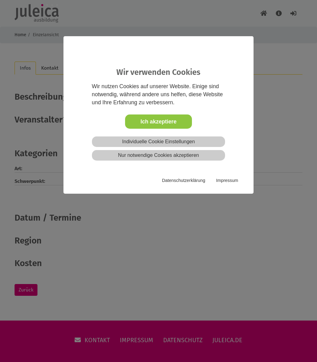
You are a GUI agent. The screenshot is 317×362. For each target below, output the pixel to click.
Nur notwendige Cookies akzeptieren (158, 155)
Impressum (227, 180)
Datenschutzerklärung (183, 180)
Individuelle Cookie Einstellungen (158, 141)
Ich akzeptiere (158, 122)
